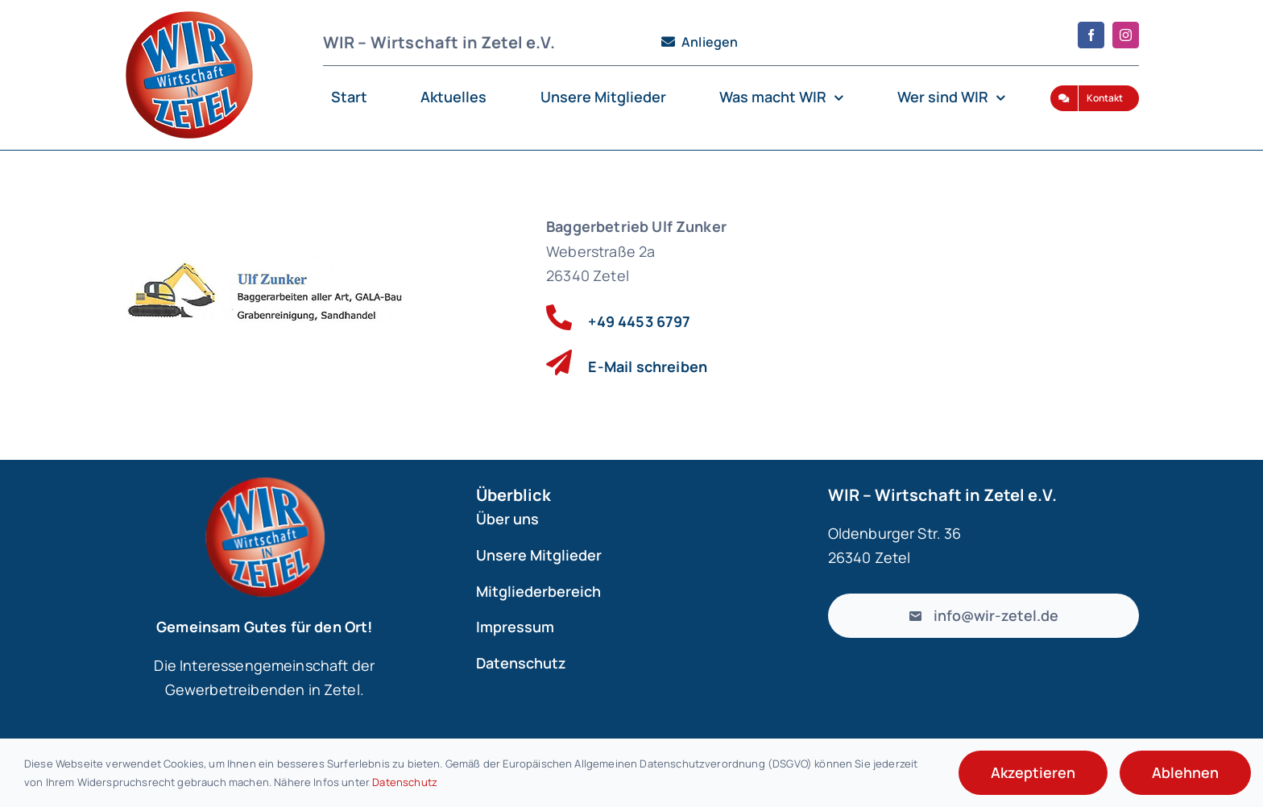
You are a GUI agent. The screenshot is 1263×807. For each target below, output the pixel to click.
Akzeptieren (1033, 772)
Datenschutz (404, 782)
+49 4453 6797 (639, 321)
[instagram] (1125, 35)
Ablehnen (1185, 772)
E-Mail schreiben (647, 366)
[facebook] (1091, 35)
